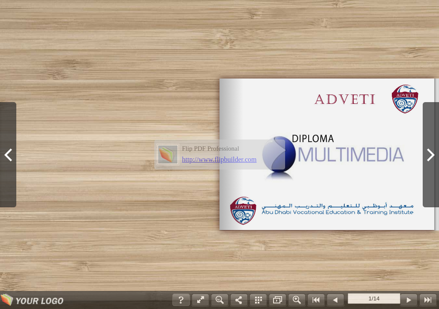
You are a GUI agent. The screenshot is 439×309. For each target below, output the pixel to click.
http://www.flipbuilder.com (219, 159)
